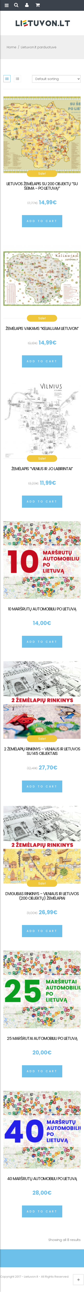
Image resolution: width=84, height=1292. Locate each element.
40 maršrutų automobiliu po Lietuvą (42, 1178)
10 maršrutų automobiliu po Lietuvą (42, 609)
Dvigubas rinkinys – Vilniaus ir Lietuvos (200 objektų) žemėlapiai (42, 896)
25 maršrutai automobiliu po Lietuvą (42, 1038)
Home (11, 47)
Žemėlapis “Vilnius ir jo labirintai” (42, 468)
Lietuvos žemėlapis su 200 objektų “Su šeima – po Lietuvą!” (42, 186)
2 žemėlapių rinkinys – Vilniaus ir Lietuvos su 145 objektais (42, 751)
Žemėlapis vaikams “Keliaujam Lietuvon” (42, 328)
